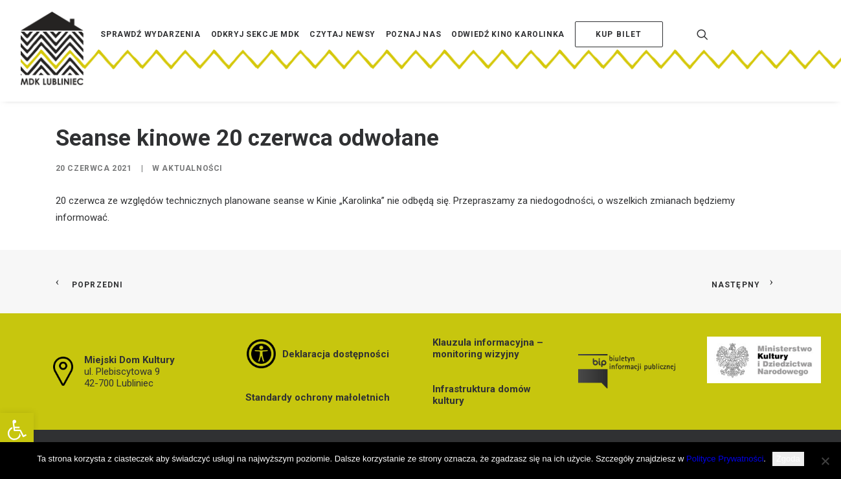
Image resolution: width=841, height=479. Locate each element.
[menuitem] (150, 53)
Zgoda (788, 458)
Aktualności (192, 168)
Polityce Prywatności (724, 458)
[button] (17, 430)
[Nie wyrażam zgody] (824, 460)
